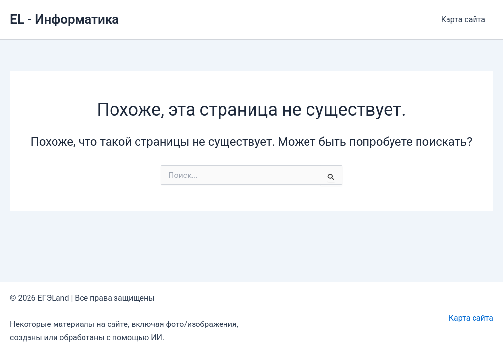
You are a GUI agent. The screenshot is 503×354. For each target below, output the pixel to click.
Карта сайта (463, 19)
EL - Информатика (64, 19)
